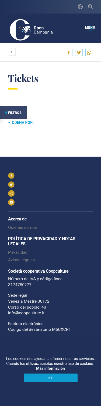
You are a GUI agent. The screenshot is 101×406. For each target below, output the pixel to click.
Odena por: (21, 122)
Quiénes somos (22, 227)
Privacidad (17, 252)
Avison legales (21, 260)
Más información (50, 368)
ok (50, 378)
